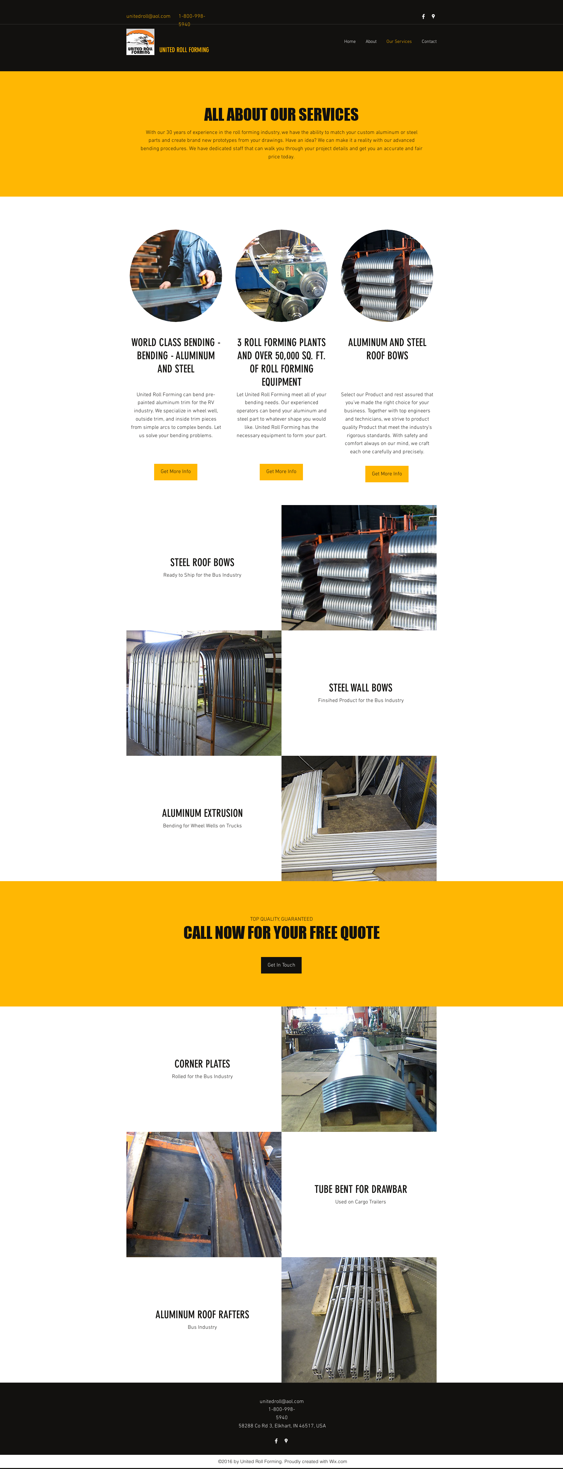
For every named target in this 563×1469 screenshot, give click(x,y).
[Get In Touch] (281, 965)
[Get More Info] (175, 472)
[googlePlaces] (433, 16)
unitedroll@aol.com (148, 16)
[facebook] (423, 16)
